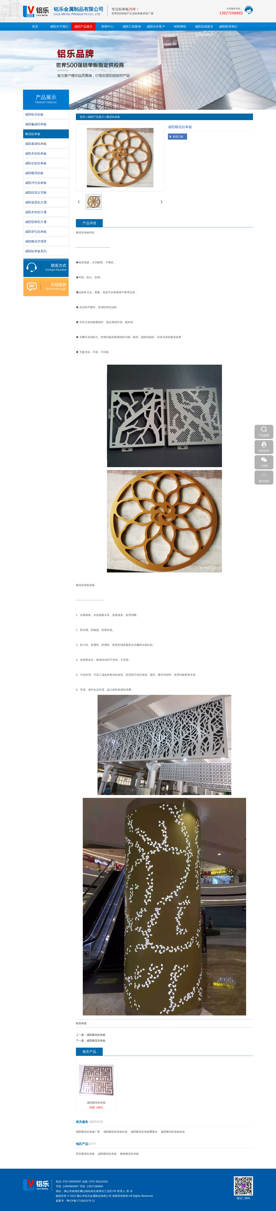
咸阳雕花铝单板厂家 (88, 1131)
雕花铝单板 (113, 116)
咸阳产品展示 (83, 26)
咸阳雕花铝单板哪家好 (144, 1131)
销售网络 (180, 26)
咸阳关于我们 (59, 26)
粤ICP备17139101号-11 (81, 1200)
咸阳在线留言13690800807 (204, 30)
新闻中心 (107, 26)
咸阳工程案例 (131, 26)
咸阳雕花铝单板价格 (115, 1131)
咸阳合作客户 (156, 26)
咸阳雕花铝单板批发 (173, 1131)
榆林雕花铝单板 (129, 1153)
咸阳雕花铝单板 (96, 1034)
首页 (35, 26)
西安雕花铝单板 (85, 1153)
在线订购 (177, 136)
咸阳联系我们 (228, 26)
